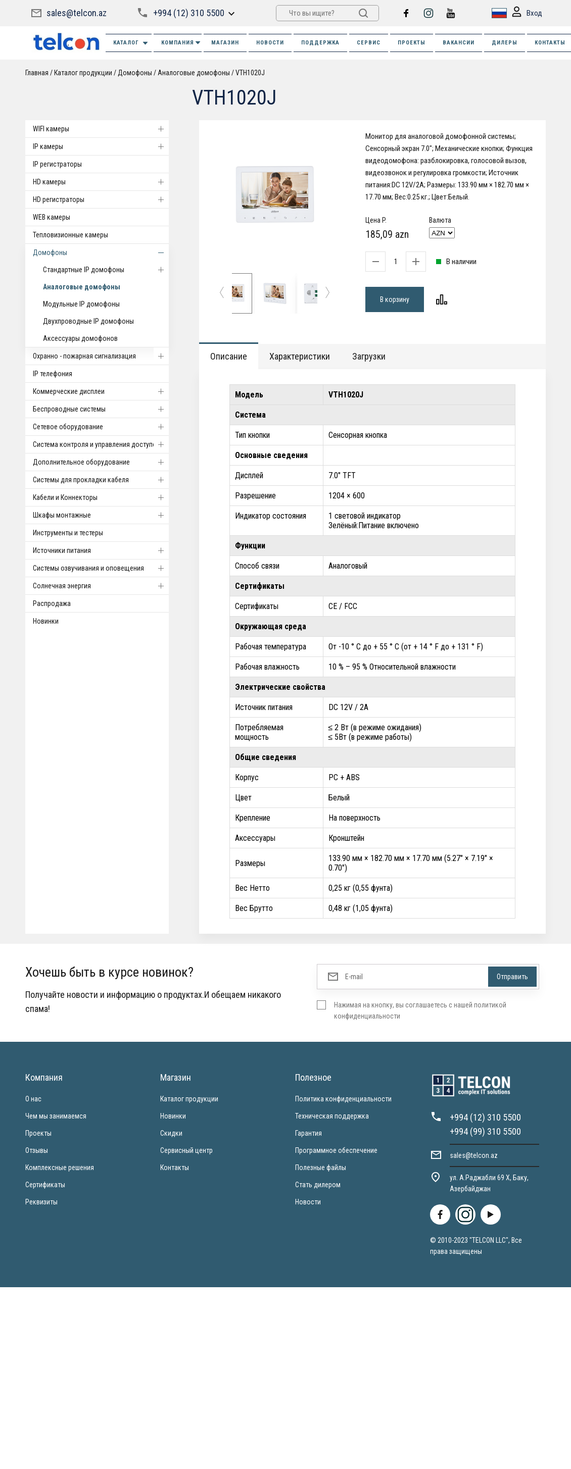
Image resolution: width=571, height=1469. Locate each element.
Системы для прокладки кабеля (101, 479)
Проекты (38, 1133)
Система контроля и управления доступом (101, 444)
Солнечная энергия (101, 585)
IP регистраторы (57, 164)
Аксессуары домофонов (80, 338)
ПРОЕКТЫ (411, 42)
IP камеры (101, 146)
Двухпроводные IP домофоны (88, 321)
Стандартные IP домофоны (106, 269)
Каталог (131, 43)
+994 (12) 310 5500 (188, 13)
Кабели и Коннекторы (101, 497)
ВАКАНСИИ (458, 42)
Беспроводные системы (101, 409)
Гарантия (308, 1133)
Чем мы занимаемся (55, 1116)
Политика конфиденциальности (343, 1099)
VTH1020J (250, 73)
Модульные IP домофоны (81, 304)
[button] (222, 293)
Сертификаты (45, 1185)
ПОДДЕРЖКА (320, 42)
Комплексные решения (59, 1167)
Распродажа (52, 603)
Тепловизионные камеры (70, 235)
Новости (308, 1202)
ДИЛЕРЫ (504, 42)
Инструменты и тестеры (68, 533)
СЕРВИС (368, 42)
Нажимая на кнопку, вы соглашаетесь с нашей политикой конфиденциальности (420, 1010)
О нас (33, 1099)
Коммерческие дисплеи (101, 391)
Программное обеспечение (336, 1150)
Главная (37, 73)
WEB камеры (51, 217)
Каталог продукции (83, 73)
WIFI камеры (101, 128)
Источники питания (101, 550)
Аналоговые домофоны (194, 73)
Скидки (171, 1133)
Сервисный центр (186, 1150)
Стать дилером (318, 1185)
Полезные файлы (320, 1167)
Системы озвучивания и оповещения (101, 568)
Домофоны (135, 73)
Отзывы (36, 1150)
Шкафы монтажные (101, 515)
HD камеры (101, 181)
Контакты (174, 1167)
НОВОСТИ (270, 42)
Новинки (46, 621)
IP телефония (52, 374)
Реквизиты (41, 1202)
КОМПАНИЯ (181, 42)
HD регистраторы (101, 199)
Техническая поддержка (332, 1116)
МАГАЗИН (225, 42)
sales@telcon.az (76, 13)
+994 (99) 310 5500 (485, 1131)
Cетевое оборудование (101, 426)
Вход (527, 13)
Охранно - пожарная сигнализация (101, 356)
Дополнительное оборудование (101, 462)
